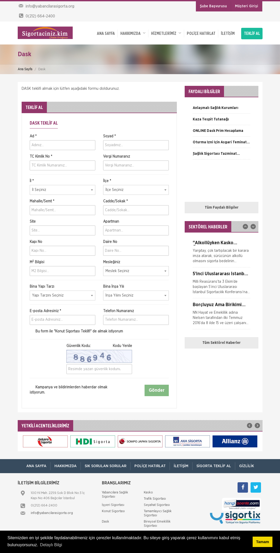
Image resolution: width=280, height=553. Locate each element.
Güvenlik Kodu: (99, 346)
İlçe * (107, 181)
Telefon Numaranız (118, 311)
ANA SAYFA (106, 33)
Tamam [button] (262, 542)
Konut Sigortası (113, 511)
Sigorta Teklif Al (213, 466)
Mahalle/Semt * (42, 201)
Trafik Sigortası (155, 498)
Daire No (110, 242)
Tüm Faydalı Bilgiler (222, 207)
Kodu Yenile (122, 346)
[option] (221, 110)
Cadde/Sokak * (115, 201)
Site (33, 221)
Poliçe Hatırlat (201, 33)
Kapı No (36, 242)
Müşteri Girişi (246, 6)
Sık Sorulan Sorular (105, 466)
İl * (32, 181)
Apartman (111, 221)
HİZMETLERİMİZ (166, 33)
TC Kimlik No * (41, 156)
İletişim (228, 33)
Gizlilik (246, 466)
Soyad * (109, 136)
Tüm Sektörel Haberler (221, 343)
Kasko (148, 492)
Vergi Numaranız (116, 156)
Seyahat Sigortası (157, 505)
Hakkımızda (133, 33)
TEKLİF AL (252, 33)
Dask (105, 521)
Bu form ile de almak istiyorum (76, 331)
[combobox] (62, 190)
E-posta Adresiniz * (45, 311)
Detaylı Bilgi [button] (51, 545)
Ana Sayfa (25, 69)
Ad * (33, 136)
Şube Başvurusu (213, 6)
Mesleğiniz (111, 262)
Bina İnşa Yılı (113, 286)
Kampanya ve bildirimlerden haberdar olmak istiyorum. (68, 390)
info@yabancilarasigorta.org (52, 513)
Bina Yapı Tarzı (42, 286)
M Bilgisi (37, 262)
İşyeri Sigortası (113, 505)
